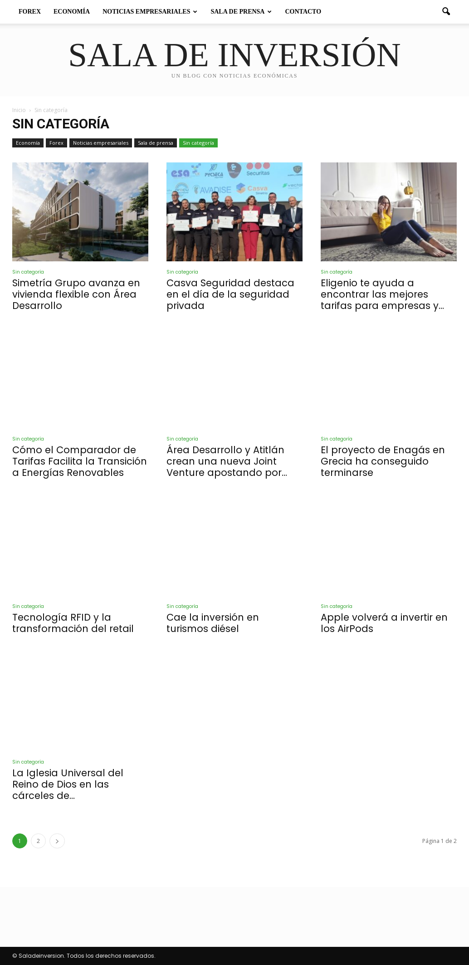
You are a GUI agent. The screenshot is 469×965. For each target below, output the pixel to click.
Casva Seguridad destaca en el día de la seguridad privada (230, 294)
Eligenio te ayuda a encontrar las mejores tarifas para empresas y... (382, 294)
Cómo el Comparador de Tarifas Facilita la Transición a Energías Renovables (79, 461)
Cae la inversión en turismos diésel (212, 623)
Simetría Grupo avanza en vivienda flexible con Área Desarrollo (76, 294)
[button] (446, 12)
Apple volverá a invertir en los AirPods (384, 623)
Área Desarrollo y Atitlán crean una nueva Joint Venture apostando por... (226, 461)
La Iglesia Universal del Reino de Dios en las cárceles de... (67, 784)
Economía (72, 11)
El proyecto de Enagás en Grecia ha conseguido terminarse (383, 461)
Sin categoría (198, 142)
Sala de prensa (241, 11)
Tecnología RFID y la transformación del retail (73, 623)
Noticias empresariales (150, 11)
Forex (30, 11)
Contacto (303, 11)
